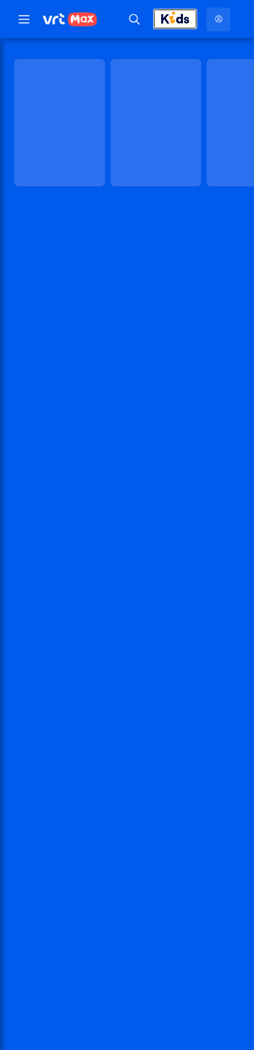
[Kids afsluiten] (175, 19)
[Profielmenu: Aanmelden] (218, 19)
